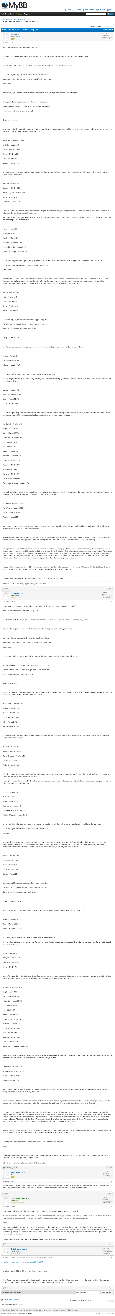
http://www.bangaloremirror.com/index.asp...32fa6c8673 (23, 1262)
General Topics (11, 19)
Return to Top (33, 1310)
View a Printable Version (11, 1299)
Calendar (101, 10)
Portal (69, 10)
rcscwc (14, 35)
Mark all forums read (59, 1310)
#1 (111, 43)
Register (27, 14)
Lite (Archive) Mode (45, 1310)
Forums (3, 19)
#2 (111, 601)
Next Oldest (7, 1292)
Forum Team (6, 1310)
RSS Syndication (72, 1310)
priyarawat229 (17, 1173)
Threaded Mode (108, 29)
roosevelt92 (16, 593)
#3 (111, 1181)
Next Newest (17, 1292)
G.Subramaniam (18, 1249)
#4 (111, 1207)
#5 (111, 1257)
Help (110, 10)
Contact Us (14, 1310)
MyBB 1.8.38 (12, 1313)
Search (78, 10)
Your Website (24, 1310)
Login (20, 14)
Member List (89, 10)
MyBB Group (28, 1313)
